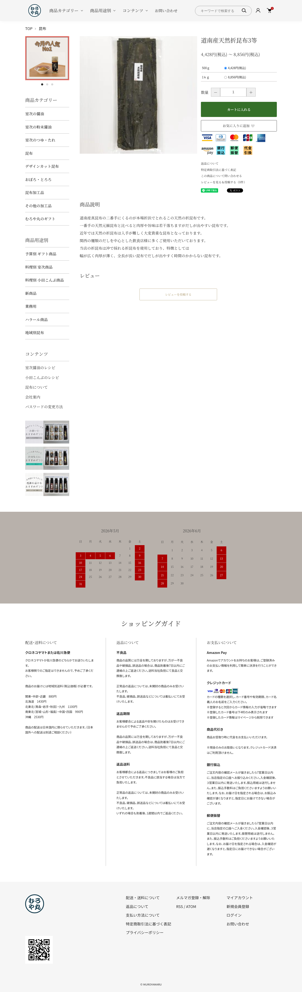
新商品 (30, 293)
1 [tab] (42, 84)
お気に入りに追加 (239, 125)
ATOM (191, 906)
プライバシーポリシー (145, 932)
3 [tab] (52, 84)
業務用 (30, 306)
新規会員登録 (237, 906)
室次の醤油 (34, 113)
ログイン (234, 915)
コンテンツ (132, 10)
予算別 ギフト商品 (40, 253)
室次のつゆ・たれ (40, 140)
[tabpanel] (47, 58)
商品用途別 (100, 10)
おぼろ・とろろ (38, 179)
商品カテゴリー (63, 10)
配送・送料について (143, 897)
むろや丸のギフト (40, 218)
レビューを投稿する (178, 294)
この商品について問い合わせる (221, 176)
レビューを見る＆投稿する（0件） (224, 182)
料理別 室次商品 (39, 267)
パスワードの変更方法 (44, 406)
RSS (179, 906)
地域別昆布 (34, 332)
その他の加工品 (38, 205)
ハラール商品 (36, 319)
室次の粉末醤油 (38, 127)
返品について (210, 163)
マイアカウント (239, 897)
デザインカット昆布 (42, 166)
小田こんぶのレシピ (42, 377)
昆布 (42, 28)
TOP (29, 28)
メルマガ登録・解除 (193, 897)
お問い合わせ (166, 10)
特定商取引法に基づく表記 (218, 170)
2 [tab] (47, 84)
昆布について (36, 387)
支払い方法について (143, 915)
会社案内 (32, 397)
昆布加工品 (34, 192)
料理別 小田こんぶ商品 (44, 280)
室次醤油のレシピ (40, 367)
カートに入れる (239, 109)
